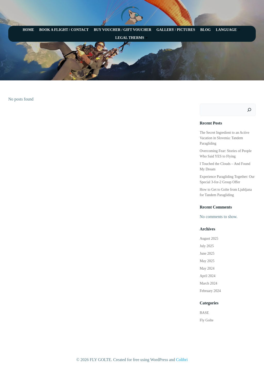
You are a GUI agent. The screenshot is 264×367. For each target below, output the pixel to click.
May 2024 (207, 268)
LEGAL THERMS (132, 38)
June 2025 (207, 253)
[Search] (249, 110)
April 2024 (208, 276)
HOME (28, 30)
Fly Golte (206, 320)
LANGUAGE (228, 30)
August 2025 (209, 238)
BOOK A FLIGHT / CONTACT (64, 30)
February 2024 (210, 291)
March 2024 (208, 283)
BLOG (205, 30)
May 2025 (207, 261)
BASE (204, 313)
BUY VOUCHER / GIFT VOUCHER (122, 30)
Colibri (182, 359)
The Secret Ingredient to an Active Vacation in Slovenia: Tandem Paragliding (224, 138)
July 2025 (207, 246)
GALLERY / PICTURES (175, 30)
